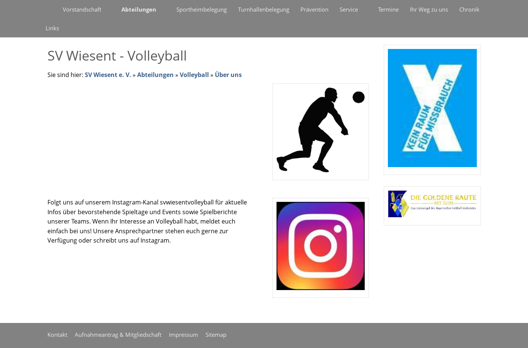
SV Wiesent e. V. (108, 75)
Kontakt (57, 334)
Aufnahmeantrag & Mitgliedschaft (118, 334)
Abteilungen (155, 75)
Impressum (183, 334)
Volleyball (194, 75)
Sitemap (216, 334)
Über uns (228, 75)
